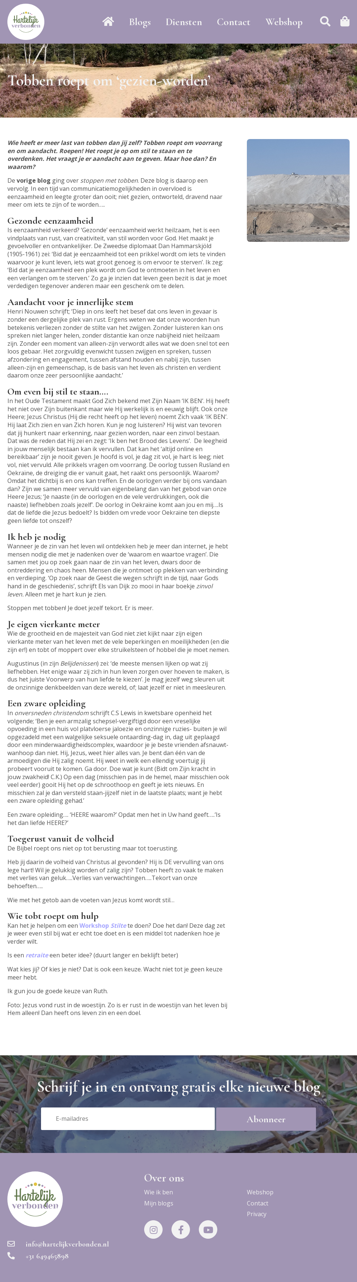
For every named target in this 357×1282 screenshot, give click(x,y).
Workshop (102, 925)
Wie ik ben (158, 1192)
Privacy (256, 1214)
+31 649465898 (38, 1256)
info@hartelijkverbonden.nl (58, 1244)
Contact (234, 22)
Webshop (284, 22)
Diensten (184, 22)
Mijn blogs (158, 1203)
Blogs (140, 22)
